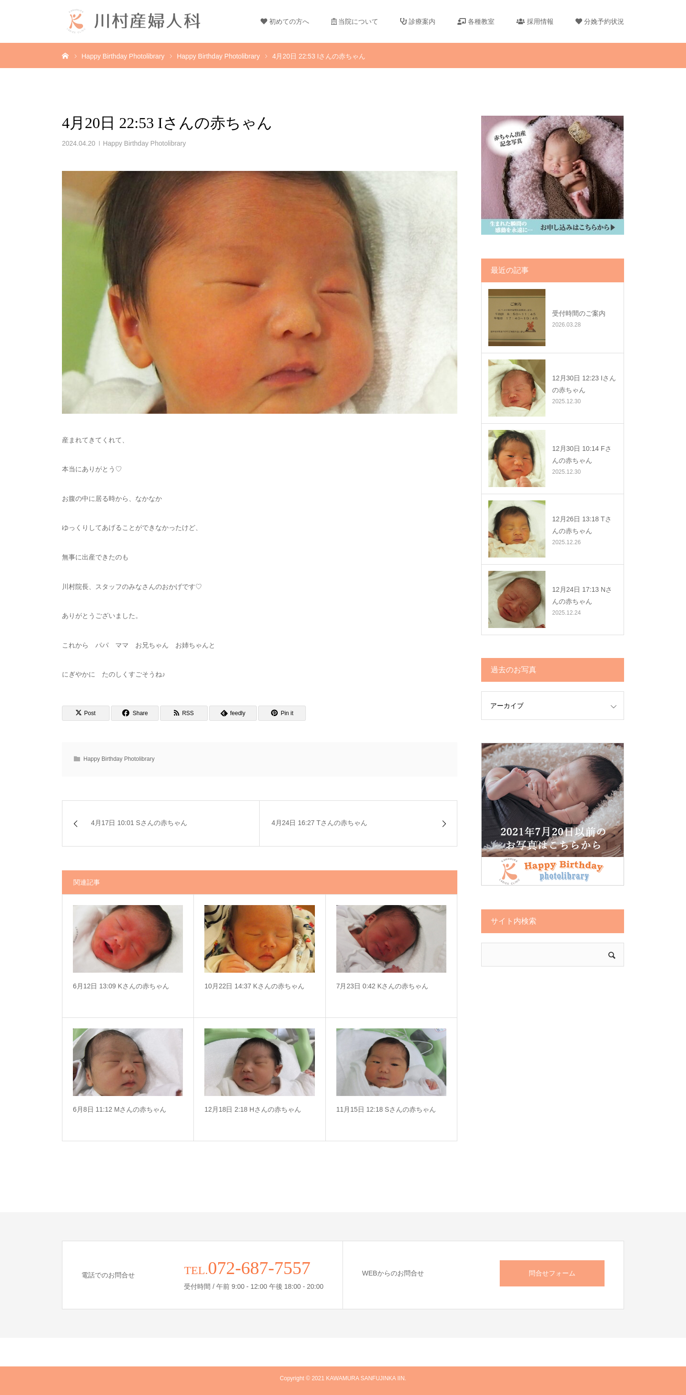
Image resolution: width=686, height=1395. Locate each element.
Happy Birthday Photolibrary (144, 143)
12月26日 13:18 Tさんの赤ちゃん (582, 525)
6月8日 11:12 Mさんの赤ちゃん (119, 1109)
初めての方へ (285, 21)
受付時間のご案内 (578, 313)
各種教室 (475, 21)
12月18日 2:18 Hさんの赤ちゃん (252, 1109)
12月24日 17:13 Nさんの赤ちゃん (582, 595)
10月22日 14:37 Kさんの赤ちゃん (254, 986)
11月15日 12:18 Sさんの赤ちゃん (386, 1109)
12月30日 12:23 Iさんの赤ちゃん (584, 384)
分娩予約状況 (599, 21)
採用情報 (535, 21)
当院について (355, 21)
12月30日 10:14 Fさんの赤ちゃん (582, 454)
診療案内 (417, 21)
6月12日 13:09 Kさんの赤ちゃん (121, 986)
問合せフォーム (552, 1273)
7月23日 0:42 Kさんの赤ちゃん (382, 986)
